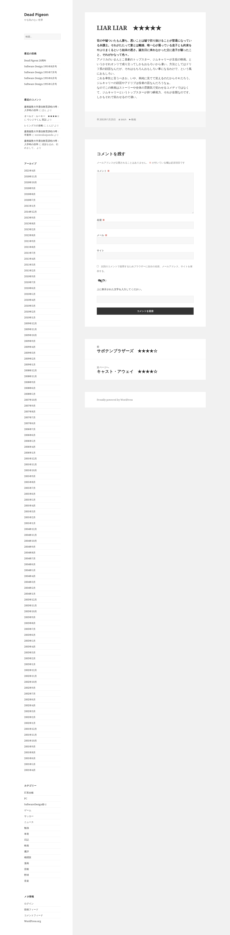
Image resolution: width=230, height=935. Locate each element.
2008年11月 (30, 376)
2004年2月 (29, 587)
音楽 (26, 880)
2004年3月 (29, 582)
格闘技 (27, 857)
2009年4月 (29, 346)
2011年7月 (29, 252)
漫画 (26, 863)
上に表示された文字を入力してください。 (120, 289)
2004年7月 (29, 558)
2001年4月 (29, 770)
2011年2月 (29, 270)
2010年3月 (29, 305)
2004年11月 (30, 535)
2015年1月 (29, 205)
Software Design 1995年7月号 (40, 72)
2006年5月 (29, 441)
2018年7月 (29, 200)
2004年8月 (29, 552)
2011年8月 (29, 247)
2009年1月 (29, 364)
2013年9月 (29, 217)
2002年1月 (29, 723)
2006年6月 (29, 435)
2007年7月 (29, 417)
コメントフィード (33, 915)
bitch (123, 119)
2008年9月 (29, 382)
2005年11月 (30, 464)
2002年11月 (30, 676)
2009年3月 (29, 352)
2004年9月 (29, 546)
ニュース (29, 822)
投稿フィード (31, 909)
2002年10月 (30, 681)
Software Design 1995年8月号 (40, 66)
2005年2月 (29, 517)
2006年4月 (29, 446)
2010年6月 (29, 288)
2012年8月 (29, 235)
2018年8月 (29, 194)
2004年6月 (29, 564)
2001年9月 (29, 746)
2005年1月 (29, 523)
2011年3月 (29, 264)
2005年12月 (30, 458)
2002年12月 (30, 670)
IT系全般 (29, 792)
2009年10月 (30, 335)
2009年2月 (29, 358)
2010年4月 (29, 299)
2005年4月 (29, 505)
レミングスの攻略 (33, 125)
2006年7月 (29, 429)
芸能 (26, 869)
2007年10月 (30, 399)
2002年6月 (29, 699)
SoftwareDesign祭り (35, 804)
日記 (26, 839)
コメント (103, 170)
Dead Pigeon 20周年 (35, 60)
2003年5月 (29, 640)
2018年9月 (29, 188)
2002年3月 (29, 711)
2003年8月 (29, 623)
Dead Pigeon (36, 14)
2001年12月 (30, 728)
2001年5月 (29, 764)
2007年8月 (29, 411)
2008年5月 (29, 394)
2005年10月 (30, 470)
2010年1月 (29, 317)
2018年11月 (30, 176)
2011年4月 (29, 258)
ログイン (29, 903)
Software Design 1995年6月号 (40, 78)
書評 (26, 851)
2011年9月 (29, 241)
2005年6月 (29, 493)
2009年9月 (29, 341)
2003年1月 (29, 664)
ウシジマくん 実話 (36, 119)
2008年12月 (30, 370)
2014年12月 (30, 211)
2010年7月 (29, 282)
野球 (26, 875)
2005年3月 (29, 511)
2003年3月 (29, 652)
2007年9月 (29, 405)
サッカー (29, 816)
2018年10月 (30, 182)
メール (102, 235)
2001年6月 (29, 758)
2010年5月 (29, 294)
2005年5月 (29, 499)
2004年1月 (29, 593)
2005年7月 (29, 488)
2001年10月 (30, 740)
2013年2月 (29, 229)
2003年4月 (29, 646)
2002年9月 (29, 687)
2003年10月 (30, 611)
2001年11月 (30, 734)
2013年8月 (29, 223)
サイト (100, 250)
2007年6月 (29, 423)
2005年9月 (29, 476)
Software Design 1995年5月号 (40, 84)
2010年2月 (29, 311)
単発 (26, 833)
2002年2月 (29, 717)
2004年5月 (29, 570)
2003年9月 (29, 617)
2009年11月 (30, 329)
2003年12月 (30, 599)
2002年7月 (29, 693)
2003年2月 (29, 658)
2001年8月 (29, 752)
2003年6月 (29, 634)
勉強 (26, 828)
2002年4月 (29, 705)
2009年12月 (30, 323)
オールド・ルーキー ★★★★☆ (41, 116)
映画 (26, 845)
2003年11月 (30, 605)
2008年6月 (29, 388)
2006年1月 (29, 452)
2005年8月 (29, 482)
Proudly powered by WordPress (115, 399)
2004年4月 (29, 576)
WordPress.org (32, 921)
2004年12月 (30, 529)
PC (25, 798)
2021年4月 (29, 170)
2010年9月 (29, 276)
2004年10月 (30, 540)
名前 (101, 220)
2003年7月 (29, 629)
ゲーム (27, 810)
